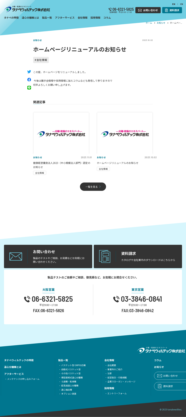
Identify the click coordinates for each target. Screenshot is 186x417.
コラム (145, 360)
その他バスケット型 (66, 373)
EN (173, 4)
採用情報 (101, 388)
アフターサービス (14, 374)
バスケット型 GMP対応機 (69, 365)
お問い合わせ (157, 376)
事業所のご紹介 (106, 369)
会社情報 (42, 60)
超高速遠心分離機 (65, 385)
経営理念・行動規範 (108, 377)
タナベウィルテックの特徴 (19, 360)
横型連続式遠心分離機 (67, 377)
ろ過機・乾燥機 (64, 381)
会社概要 (103, 365)
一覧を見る (91, 187)
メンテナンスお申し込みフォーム (23, 378)
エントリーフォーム (108, 393)
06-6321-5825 (123, 9)
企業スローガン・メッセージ (113, 381)
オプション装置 (64, 393)
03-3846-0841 (140, 298)
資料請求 (155, 386)
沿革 (101, 373)
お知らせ (161, 22)
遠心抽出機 (62, 389)
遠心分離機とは (12, 367)
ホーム (149, 22)
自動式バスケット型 (66, 369)
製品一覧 (59, 360)
